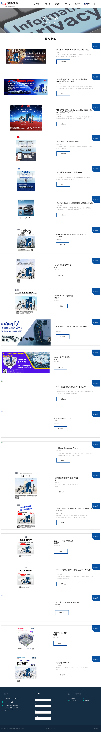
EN (87, 4)
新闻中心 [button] (67, 4)
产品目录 (58, 4)
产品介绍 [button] (47, 4)
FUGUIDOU (97, 728)
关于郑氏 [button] (37, 4)
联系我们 (77, 4)
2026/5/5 (58, 52)
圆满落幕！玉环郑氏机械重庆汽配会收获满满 (73, 50)
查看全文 (63, 62)
